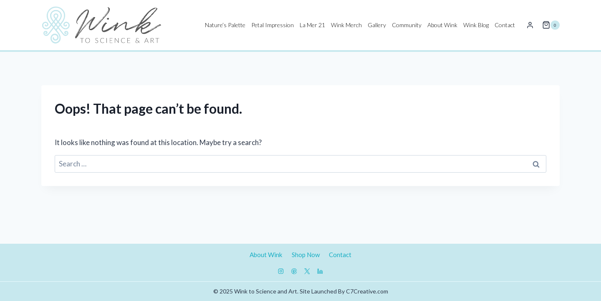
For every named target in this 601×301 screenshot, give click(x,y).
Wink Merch (346, 24)
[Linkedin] (320, 271)
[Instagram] (281, 271)
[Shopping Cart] (551, 25)
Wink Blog (476, 24)
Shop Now (306, 254)
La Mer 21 (312, 24)
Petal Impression (272, 24)
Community (407, 24)
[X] (307, 271)
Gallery (377, 24)
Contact (505, 24)
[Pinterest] (294, 271)
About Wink (442, 24)
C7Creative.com (367, 291)
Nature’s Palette (225, 24)
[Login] (530, 25)
